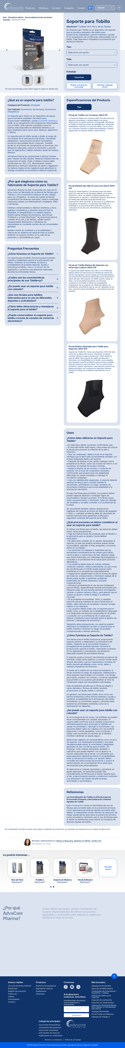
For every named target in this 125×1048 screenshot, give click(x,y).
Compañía (69, 8)
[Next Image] (59, 50)
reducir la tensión (35, 267)
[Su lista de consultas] (90, 8)
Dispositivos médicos (44, 988)
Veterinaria (40, 994)
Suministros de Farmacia (32, 109)
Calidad (11, 996)
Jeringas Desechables (100, 1011)
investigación (77, 805)
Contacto (82, 8)
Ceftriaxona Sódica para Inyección (101, 996)
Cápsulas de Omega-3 (101, 1017)
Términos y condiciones (53, 1040)
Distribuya (43, 8)
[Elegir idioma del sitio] (119, 8)
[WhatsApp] (66, 987)
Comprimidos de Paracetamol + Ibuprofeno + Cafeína (104, 992)
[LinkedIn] (78, 987)
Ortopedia (35, 105)
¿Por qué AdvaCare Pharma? (19, 986)
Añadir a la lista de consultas (78, 86)
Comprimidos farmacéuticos (50, 1027)
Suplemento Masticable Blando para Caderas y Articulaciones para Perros (104, 1007)
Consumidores (13, 999)
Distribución (12, 988)
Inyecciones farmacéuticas (49, 1025)
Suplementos (41, 991)
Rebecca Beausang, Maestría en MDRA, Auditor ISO (78, 841)
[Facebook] (72, 987)
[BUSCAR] (105, 8)
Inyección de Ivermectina (102, 1000)
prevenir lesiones (48, 120)
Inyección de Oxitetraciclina (103, 1003)
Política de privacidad (73, 1040)
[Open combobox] (92, 52)
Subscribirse (76, 1015)
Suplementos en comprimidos (50, 1035)
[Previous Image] (7, 50)
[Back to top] (114, 976)
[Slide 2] (53, 887)
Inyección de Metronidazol (102, 988)
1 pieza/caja (79, 77)
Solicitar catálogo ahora (105, 86)
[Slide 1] (51, 887)
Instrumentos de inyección (49, 1033)
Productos (30, 8)
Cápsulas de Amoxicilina (101, 986)
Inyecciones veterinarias (48, 1030)
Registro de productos (17, 991)
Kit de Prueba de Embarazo (103, 1014)
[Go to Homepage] (13, 6)
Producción (12, 994)
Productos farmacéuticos (46, 986)
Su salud (56, 8)
